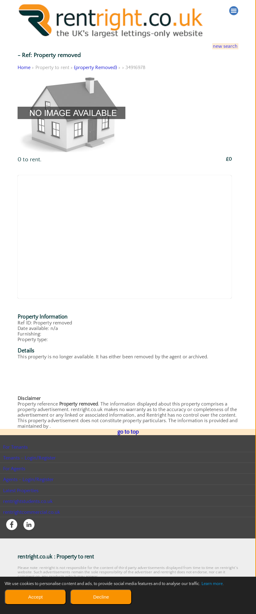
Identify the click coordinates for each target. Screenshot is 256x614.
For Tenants (15, 446)
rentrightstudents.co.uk (28, 501)
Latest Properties (21, 490)
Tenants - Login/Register (29, 457)
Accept (35, 597)
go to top (128, 432)
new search (221, 46)
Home (24, 67)
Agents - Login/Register (28, 479)
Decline (101, 597)
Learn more (212, 583)
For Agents (14, 468)
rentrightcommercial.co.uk (32, 511)
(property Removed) (95, 67)
